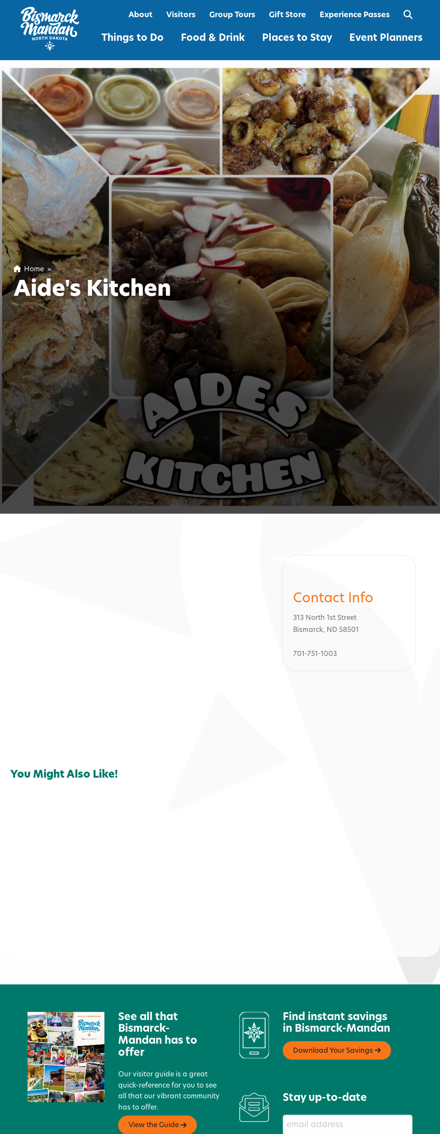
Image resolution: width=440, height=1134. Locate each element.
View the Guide (157, 1124)
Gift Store (287, 15)
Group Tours (232, 15)
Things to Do (132, 38)
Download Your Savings (337, 1050)
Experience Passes (355, 15)
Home (29, 269)
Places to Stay (297, 38)
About (140, 15)
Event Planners (386, 38)
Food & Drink (213, 38)
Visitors (181, 15)
